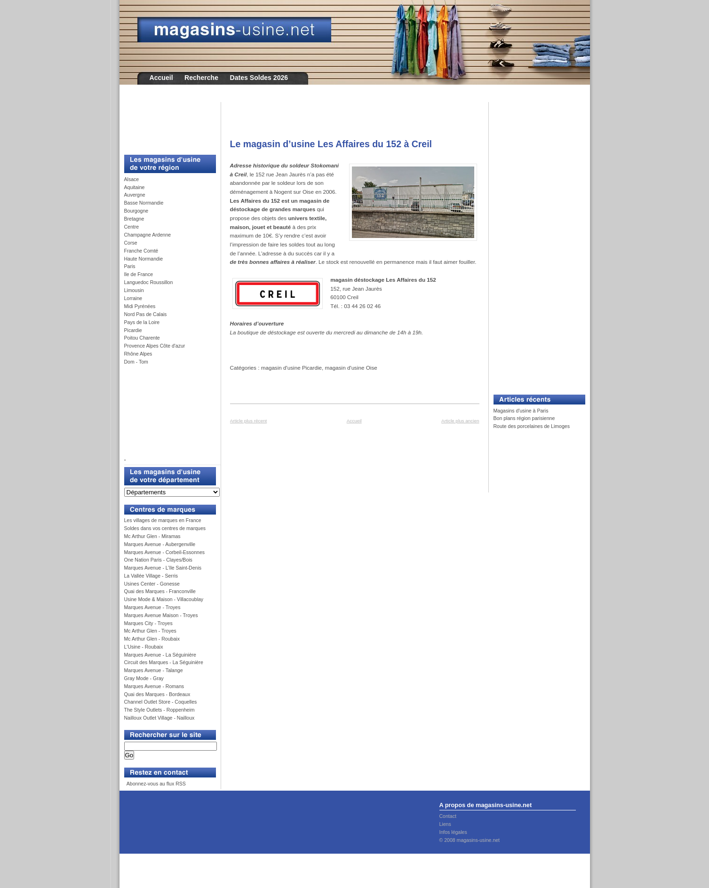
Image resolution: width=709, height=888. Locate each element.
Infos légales (453, 832)
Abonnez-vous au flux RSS (155, 783)
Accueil (161, 77)
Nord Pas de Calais (145, 314)
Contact (447, 816)
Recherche (201, 77)
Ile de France (138, 274)
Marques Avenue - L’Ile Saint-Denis (163, 568)
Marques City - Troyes (148, 623)
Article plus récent (248, 420)
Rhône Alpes (138, 354)
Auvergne (134, 195)
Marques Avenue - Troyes (152, 607)
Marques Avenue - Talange (153, 670)
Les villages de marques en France (162, 520)
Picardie (133, 330)
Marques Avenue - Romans (154, 686)
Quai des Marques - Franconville (160, 591)
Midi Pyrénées (140, 306)
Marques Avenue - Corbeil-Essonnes (164, 552)
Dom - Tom (136, 362)
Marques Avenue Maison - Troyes (161, 615)
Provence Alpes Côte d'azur (154, 346)
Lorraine (133, 298)
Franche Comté (141, 251)
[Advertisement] (166, 123)
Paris (129, 266)
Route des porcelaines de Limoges (532, 426)
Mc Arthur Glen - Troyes (150, 631)
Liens (445, 824)
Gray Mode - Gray (144, 678)
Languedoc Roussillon (148, 282)
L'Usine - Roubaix (143, 647)
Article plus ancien (460, 420)
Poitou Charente (142, 338)
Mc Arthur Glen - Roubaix (152, 639)
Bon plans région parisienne (524, 418)
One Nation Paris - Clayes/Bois (158, 560)
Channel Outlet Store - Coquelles (160, 702)
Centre (131, 227)
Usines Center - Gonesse (152, 584)
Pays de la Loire (142, 322)
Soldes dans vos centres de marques (165, 528)
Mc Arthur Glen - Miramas (152, 536)
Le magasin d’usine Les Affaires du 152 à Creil (331, 144)
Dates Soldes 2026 (259, 77)
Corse (130, 243)
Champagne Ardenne (147, 235)
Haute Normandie (143, 259)
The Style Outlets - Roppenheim (159, 710)
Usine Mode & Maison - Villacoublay (164, 599)
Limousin (134, 290)
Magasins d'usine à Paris (521, 410)
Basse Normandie (144, 203)
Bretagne (134, 219)
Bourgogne (136, 211)
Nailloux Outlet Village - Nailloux (159, 718)
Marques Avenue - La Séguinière (160, 655)
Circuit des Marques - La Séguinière (163, 662)
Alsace (131, 179)
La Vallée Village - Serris (151, 576)
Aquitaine (134, 187)
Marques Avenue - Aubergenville (160, 544)
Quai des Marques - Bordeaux (157, 694)
